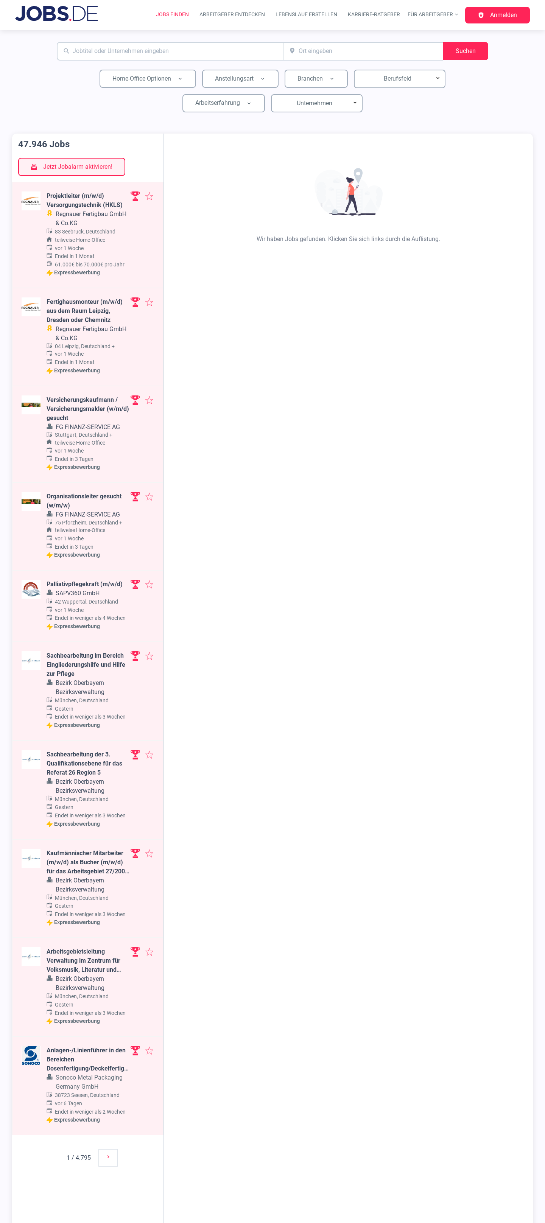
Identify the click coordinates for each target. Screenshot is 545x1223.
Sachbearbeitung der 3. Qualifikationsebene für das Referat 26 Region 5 (84, 763)
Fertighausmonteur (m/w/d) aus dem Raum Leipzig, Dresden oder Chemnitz (85, 311)
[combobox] (170, 51)
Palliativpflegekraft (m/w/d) (85, 584)
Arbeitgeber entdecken (232, 14)
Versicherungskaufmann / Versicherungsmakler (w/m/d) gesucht (88, 409)
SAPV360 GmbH (78, 593)
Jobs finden (172, 14)
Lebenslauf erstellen (306, 14)
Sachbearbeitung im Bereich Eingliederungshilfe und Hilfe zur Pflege (86, 664)
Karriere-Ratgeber (374, 14)
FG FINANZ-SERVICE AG (88, 427)
